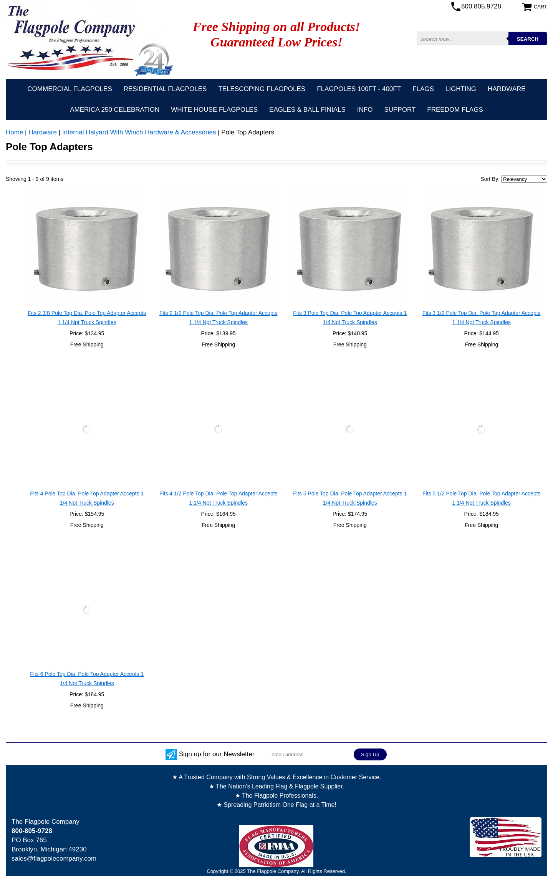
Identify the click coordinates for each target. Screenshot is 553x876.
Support (400, 109)
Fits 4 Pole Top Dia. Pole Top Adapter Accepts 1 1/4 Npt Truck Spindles (87, 498)
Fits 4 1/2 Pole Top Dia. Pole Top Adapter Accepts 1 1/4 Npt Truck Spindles (218, 498)
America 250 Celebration (114, 109)
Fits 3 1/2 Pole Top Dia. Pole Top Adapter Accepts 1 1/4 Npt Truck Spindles (481, 317)
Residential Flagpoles (165, 89)
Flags (423, 89)
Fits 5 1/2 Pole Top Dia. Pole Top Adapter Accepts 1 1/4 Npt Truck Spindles (481, 498)
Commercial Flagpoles (69, 89)
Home (14, 132)
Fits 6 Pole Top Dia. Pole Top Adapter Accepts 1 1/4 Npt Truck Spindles (87, 678)
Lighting (460, 89)
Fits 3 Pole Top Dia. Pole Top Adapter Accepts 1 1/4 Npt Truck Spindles (350, 317)
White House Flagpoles (214, 109)
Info (365, 109)
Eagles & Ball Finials (307, 109)
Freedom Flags (455, 109)
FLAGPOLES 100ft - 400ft (359, 89)
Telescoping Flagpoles (261, 89)
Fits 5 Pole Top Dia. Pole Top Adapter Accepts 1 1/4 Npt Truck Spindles (350, 498)
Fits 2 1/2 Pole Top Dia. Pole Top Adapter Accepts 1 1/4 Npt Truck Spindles (218, 317)
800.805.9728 (481, 6)
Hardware (507, 89)
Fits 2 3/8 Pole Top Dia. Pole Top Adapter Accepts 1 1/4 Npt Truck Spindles (87, 317)
